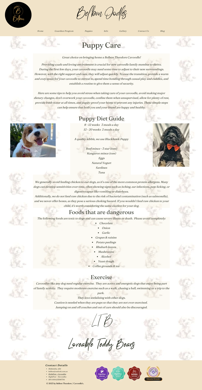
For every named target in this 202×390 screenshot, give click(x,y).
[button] (88, 31)
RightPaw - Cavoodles (57, 374)
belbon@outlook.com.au (57, 371)
